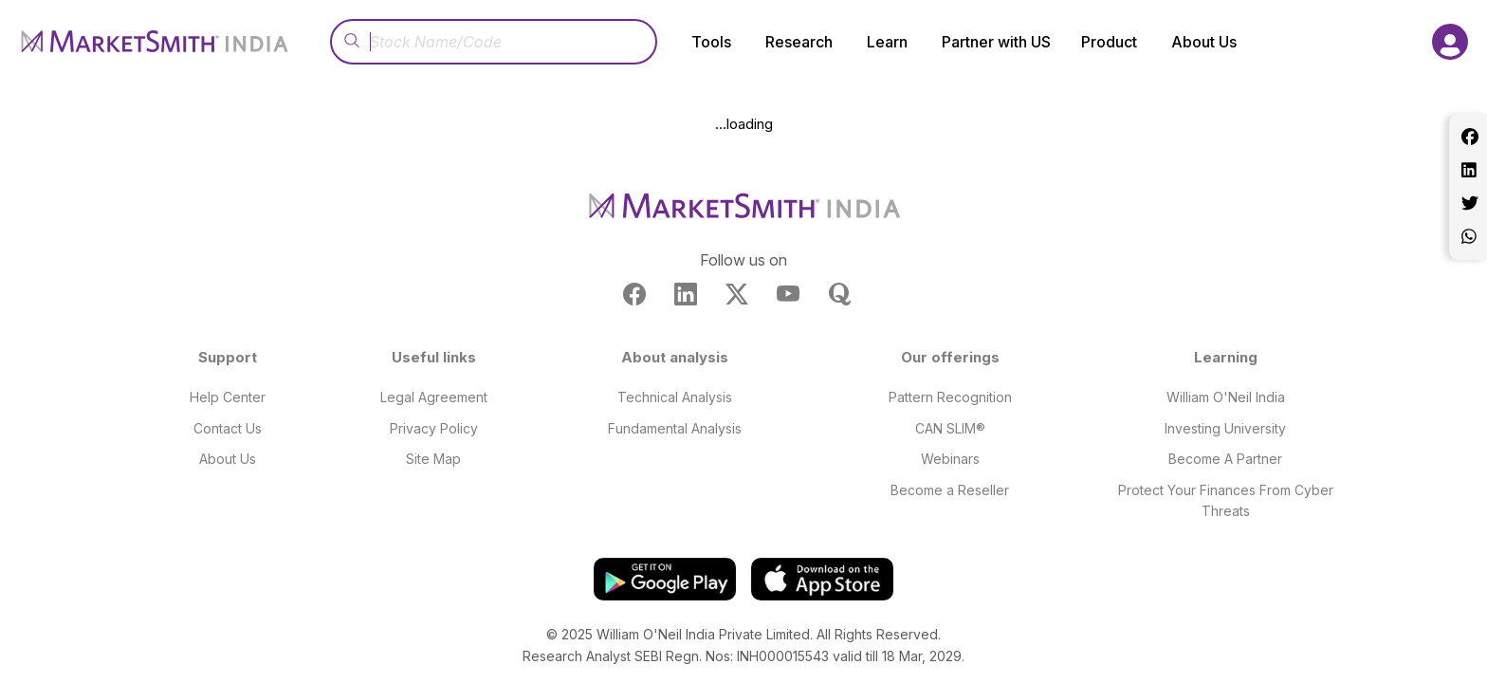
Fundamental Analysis (675, 428)
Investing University (1225, 428)
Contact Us (227, 428)
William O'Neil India (1225, 397)
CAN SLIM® (950, 428)
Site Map (433, 459)
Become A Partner (1225, 459)
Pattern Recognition (950, 397)
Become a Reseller (949, 490)
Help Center (228, 397)
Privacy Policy (434, 428)
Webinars (950, 459)
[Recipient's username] (493, 42)
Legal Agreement (433, 397)
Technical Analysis (674, 397)
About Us (227, 459)
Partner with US (996, 41)
